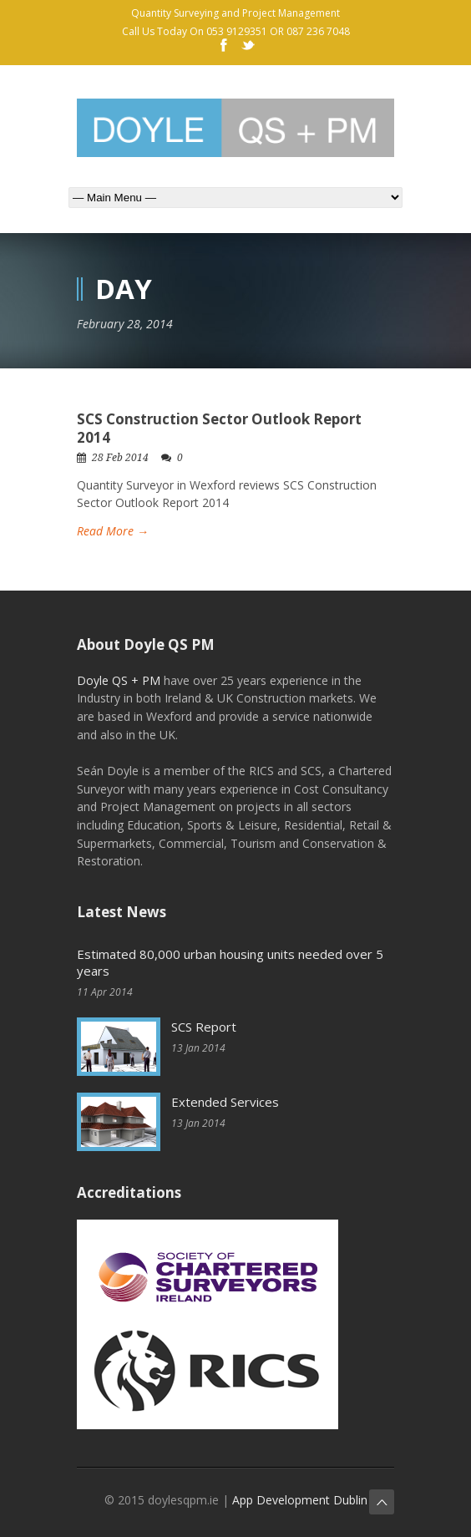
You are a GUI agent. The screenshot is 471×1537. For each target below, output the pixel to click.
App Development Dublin (299, 1500)
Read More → (113, 531)
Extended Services (225, 1101)
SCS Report (203, 1026)
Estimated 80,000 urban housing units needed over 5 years (230, 962)
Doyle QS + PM (118, 680)
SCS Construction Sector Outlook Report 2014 (219, 428)
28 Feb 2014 (120, 458)
